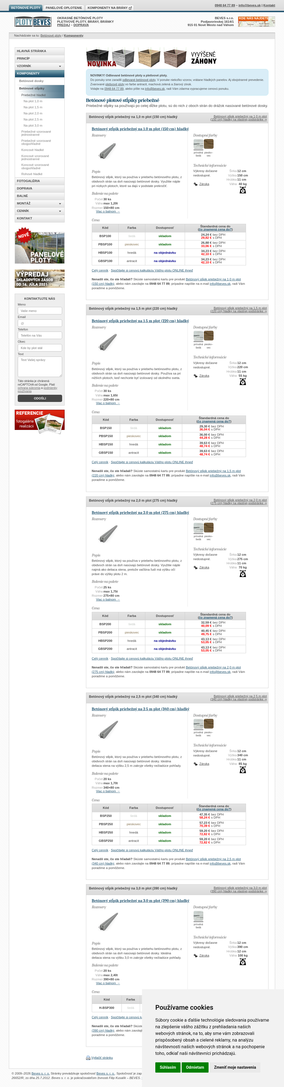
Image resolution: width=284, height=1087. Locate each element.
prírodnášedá (198, 154)
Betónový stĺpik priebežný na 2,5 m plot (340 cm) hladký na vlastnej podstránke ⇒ (239, 697)
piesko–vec (208, 154)
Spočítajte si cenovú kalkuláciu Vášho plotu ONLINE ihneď (152, 270)
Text (21, 354)
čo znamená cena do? (215, 229)
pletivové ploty (115, 84)
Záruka (204, 184)
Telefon (23, 329)
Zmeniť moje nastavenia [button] (235, 1067)
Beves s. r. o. (41, 1073)
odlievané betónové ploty (138, 79)
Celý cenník (100, 270)
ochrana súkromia (29, 387)
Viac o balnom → (108, 211)
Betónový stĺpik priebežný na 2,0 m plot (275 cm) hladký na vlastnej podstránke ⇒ (239, 501)
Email (22, 317)
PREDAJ (63, 25)
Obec (21, 341)
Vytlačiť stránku (102, 1057)
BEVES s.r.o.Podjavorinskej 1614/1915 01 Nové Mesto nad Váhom (211, 21)
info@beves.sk (155, 88)
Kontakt (269, 5)
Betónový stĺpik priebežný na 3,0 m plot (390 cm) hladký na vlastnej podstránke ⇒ (239, 889)
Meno (22, 304)
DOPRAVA (81, 25)
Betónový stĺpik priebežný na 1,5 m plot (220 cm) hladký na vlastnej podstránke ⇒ (239, 309)
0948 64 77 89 (113, 88)
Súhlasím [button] (168, 1067)
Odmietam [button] (195, 1067)
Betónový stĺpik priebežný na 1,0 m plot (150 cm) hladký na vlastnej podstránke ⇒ (239, 118)
